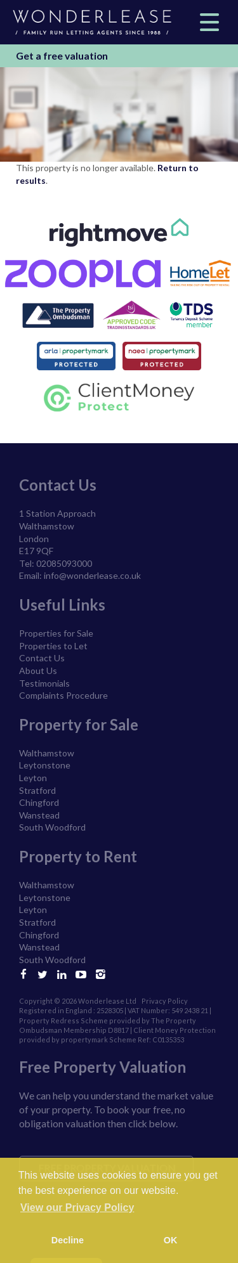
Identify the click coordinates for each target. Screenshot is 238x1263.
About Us (38, 670)
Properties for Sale (56, 633)
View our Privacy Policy (77, 1207)
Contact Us (42, 657)
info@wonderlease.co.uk (92, 575)
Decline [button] (67, 1240)
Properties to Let (53, 645)
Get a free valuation (62, 56)
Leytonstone (44, 765)
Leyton (33, 777)
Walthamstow (46, 753)
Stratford (37, 790)
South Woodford (52, 827)
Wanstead (39, 815)
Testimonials (44, 683)
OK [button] (171, 1240)
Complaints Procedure (63, 695)
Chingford (39, 802)
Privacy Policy (165, 1001)
